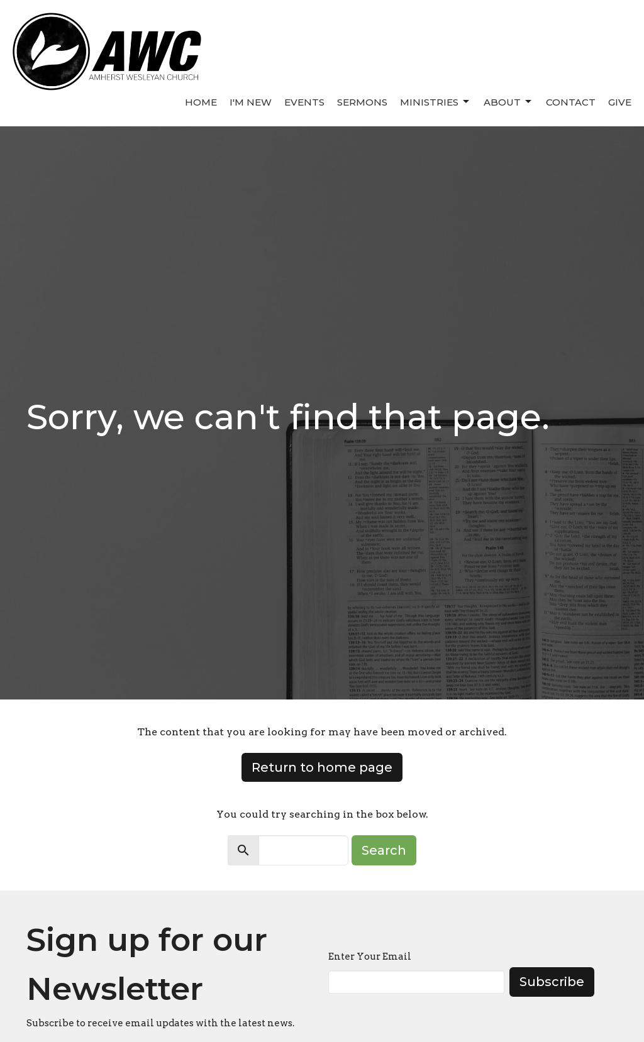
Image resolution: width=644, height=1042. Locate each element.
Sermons (362, 102)
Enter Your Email (369, 956)
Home (201, 102)
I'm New (251, 102)
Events (304, 102)
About (508, 102)
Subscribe (551, 981)
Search (384, 850)
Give (619, 102)
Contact (571, 102)
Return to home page (322, 767)
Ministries (435, 102)
